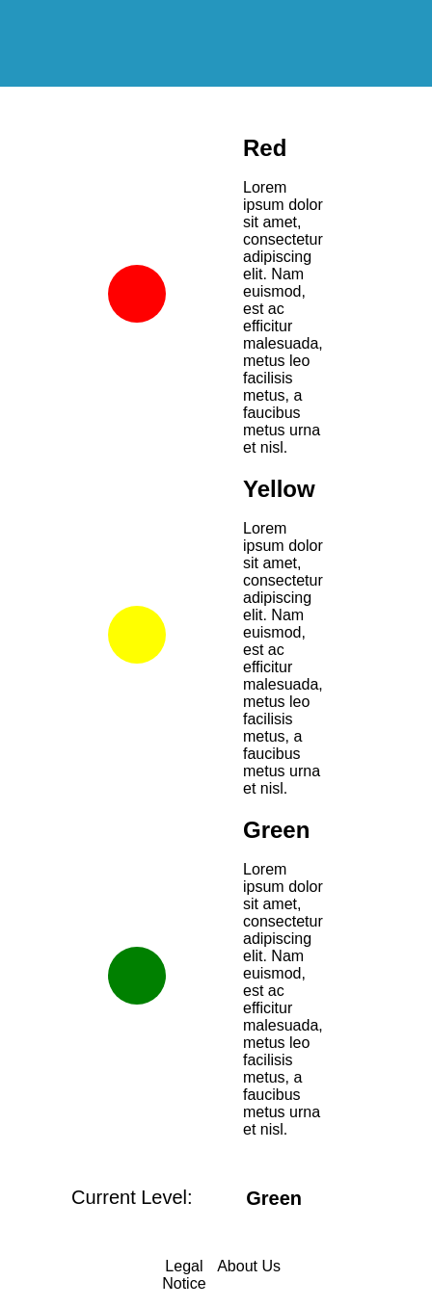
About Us (249, 1266)
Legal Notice (183, 1275)
